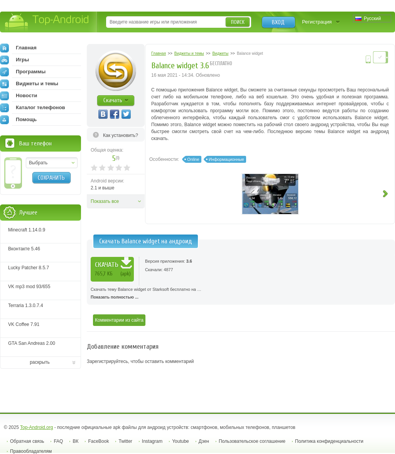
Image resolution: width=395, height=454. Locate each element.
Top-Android (47, 22)
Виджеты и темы (29, 83)
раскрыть (40, 362)
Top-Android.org (36, 427)
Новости (18, 95)
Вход (278, 22)
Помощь (18, 119)
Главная (18, 48)
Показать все (105, 201)
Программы (23, 72)
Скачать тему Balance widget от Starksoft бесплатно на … (241, 294)
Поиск (238, 22)
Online (193, 159)
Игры (14, 60)
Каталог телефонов (32, 107)
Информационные (226, 159)
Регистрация (317, 22)
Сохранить (51, 177)
